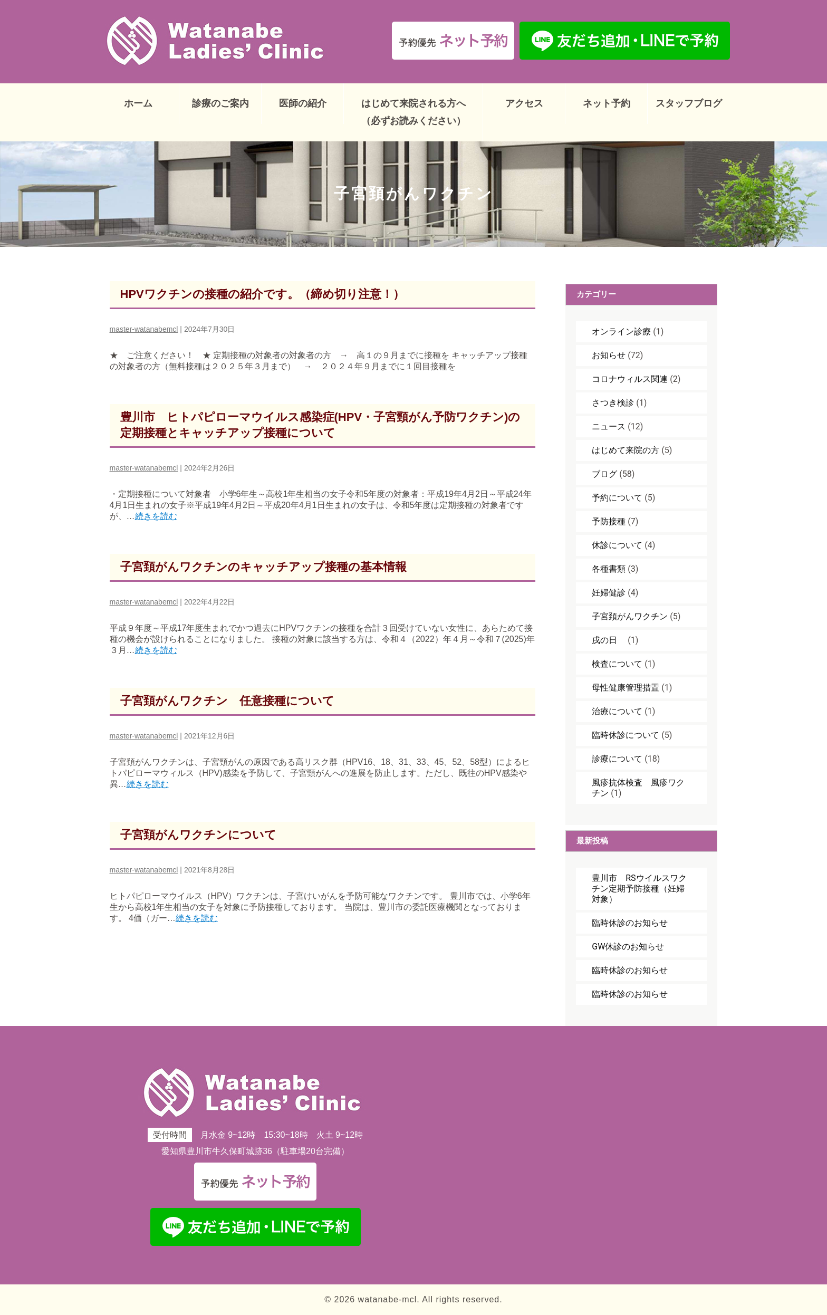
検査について (617, 664)
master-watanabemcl (144, 329)
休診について (617, 545)
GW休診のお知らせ (628, 947)
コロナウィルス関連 (630, 379)
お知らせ (609, 355)
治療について (617, 711)
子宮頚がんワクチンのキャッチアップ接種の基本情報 (263, 566)
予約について (617, 498)
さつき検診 (613, 403)
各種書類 (609, 569)
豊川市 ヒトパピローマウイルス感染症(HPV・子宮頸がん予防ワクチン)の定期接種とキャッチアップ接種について (320, 424)
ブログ (604, 474)
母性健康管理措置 (625, 688)
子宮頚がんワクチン (630, 616)
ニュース (609, 426)
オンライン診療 (621, 332)
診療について (617, 759)
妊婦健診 (609, 593)
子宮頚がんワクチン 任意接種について (227, 700)
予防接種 (609, 521)
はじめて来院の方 (625, 450)
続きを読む (156, 516)
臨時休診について (625, 735)
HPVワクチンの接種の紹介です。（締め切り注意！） (262, 294)
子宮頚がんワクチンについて (198, 834)
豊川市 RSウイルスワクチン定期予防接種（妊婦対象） (639, 888)
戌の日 (609, 640)
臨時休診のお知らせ (630, 923)
